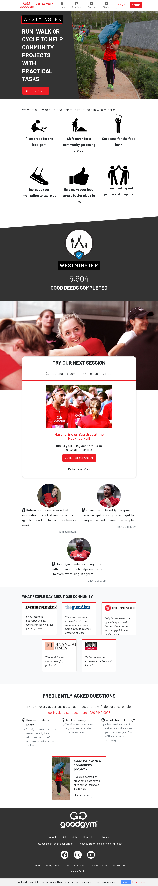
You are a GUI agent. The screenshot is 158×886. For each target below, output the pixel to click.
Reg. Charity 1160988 (76, 865)
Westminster (42, 19)
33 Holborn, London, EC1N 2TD (47, 865)
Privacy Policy (118, 865)
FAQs (64, 836)
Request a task (82, 795)
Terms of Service (99, 865)
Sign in (122, 5)
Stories (105, 836)
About (52, 836)
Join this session (79, 458)
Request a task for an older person (54, 843)
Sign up (136, 5)
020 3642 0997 (100, 712)
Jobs (75, 836)
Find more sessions (79, 469)
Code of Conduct (79, 871)
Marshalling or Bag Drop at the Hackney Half (79, 436)
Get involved (43, 3)
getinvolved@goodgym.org (67, 712)
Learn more (138, 881)
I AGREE (125, 882)
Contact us (89, 836)
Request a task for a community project (100, 843)
